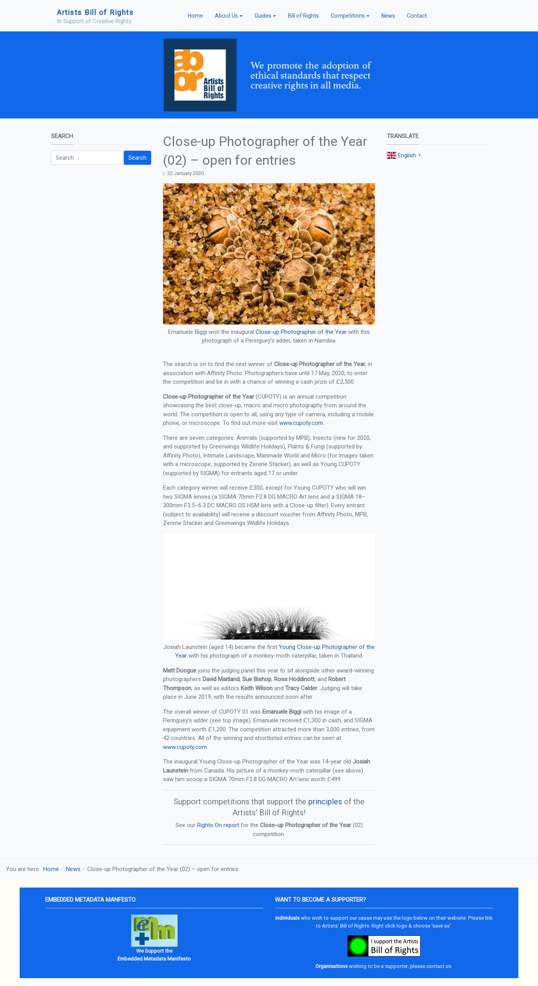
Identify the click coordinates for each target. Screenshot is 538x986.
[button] (229, 15)
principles (325, 801)
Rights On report (218, 825)
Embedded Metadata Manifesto (154, 959)
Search (137, 157)
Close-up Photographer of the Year (301, 331)
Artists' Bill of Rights (345, 926)
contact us (438, 966)
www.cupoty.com (301, 422)
